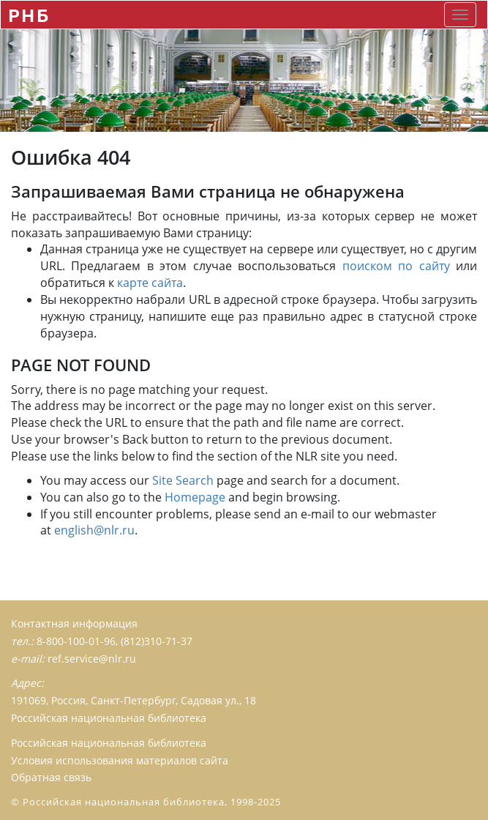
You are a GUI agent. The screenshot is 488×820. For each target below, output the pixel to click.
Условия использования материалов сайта (119, 760)
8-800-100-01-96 (76, 641)
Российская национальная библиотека (108, 743)
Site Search (183, 480)
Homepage (195, 497)
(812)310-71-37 (156, 641)
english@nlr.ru (94, 530)
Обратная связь (51, 777)
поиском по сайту (396, 266)
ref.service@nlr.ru (92, 659)
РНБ (29, 15)
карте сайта (150, 283)
